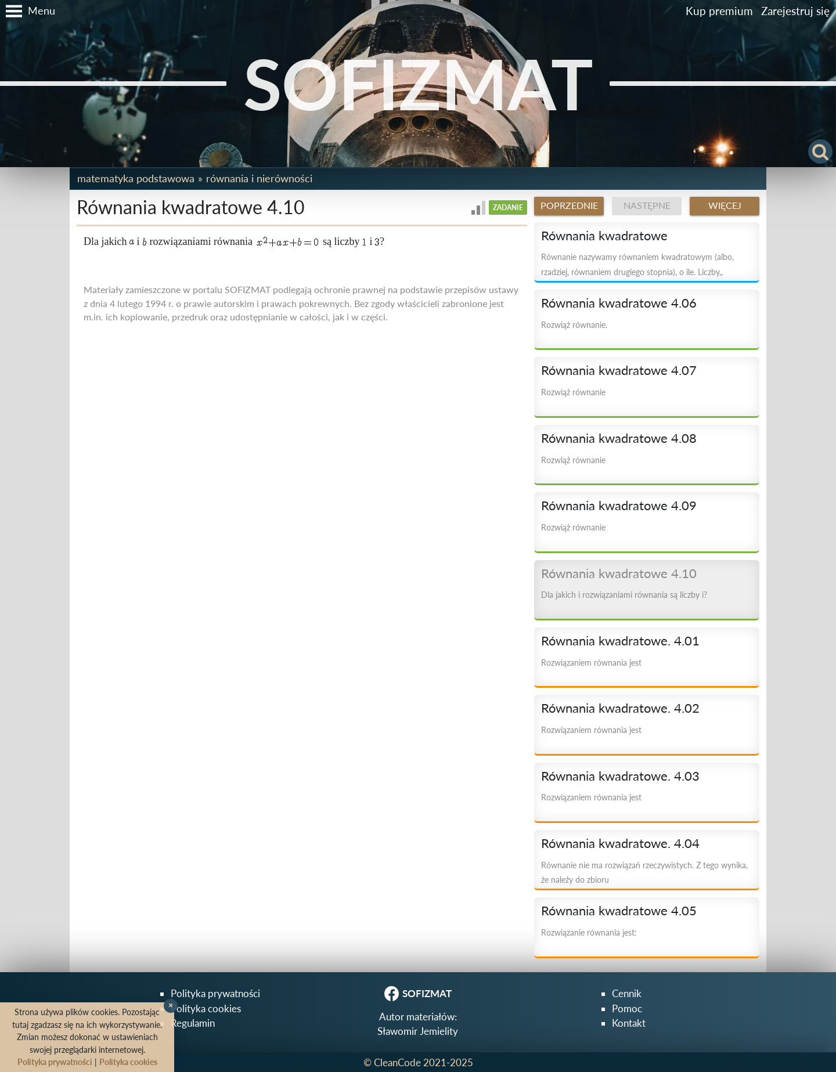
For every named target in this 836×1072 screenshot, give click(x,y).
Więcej (724, 205)
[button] (27, 11)
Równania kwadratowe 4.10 (619, 573)
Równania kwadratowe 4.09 (619, 505)
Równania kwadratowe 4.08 (619, 438)
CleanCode (397, 1062)
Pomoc (627, 1008)
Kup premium (719, 10)
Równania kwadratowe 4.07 (619, 370)
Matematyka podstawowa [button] (135, 178)
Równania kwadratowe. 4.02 (620, 708)
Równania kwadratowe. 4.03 (620, 776)
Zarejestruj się (795, 10)
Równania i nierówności (259, 178)
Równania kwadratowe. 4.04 (620, 843)
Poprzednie (569, 205)
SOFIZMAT (418, 83)
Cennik (627, 993)
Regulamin (193, 1023)
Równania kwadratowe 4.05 (619, 910)
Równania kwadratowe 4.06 (619, 303)
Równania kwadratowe (604, 235)
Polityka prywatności (215, 993)
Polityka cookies (206, 1008)
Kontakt (629, 1023)
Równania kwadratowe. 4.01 (620, 640)
